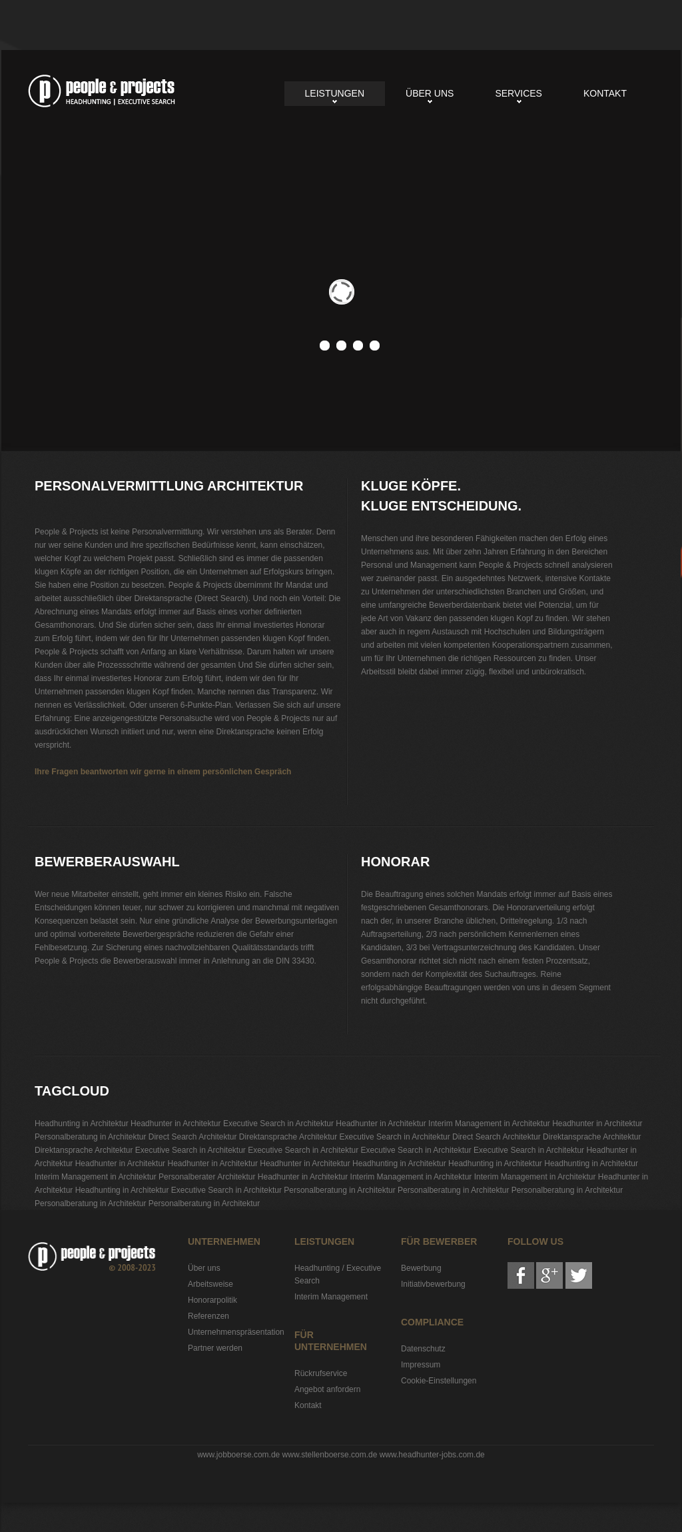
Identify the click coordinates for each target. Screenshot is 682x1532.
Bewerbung (421, 1268)
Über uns (430, 93)
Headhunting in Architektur (82, 1123)
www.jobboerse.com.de (238, 1454)
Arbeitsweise (210, 1284)
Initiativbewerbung (433, 1284)
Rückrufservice (320, 1373)
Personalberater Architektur (207, 1176)
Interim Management (331, 1296)
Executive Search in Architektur (278, 1123)
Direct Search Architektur (193, 1137)
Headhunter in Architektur (175, 1123)
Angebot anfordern (327, 1389)
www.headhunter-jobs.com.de (432, 1454)
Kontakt (605, 93)
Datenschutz (423, 1348)
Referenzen (208, 1316)
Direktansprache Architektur (288, 1137)
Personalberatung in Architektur (90, 1137)
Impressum (420, 1364)
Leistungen (334, 93)
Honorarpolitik (212, 1300)
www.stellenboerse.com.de (330, 1454)
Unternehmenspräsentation (236, 1332)
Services (518, 93)
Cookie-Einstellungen (438, 1380)
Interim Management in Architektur (489, 1123)
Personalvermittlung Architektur (101, 91)
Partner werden (215, 1348)
